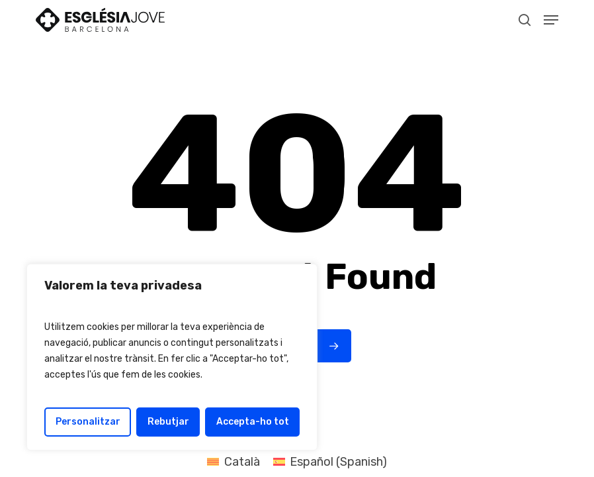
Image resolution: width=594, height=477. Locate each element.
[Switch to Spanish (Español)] (330, 462)
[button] (551, 19)
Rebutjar (168, 421)
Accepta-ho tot (252, 421)
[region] (172, 357)
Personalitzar (88, 421)
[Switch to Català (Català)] (233, 462)
